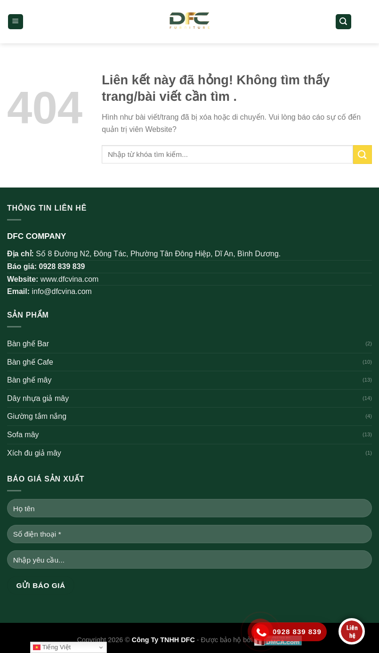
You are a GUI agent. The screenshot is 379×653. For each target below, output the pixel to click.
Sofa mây (23, 435)
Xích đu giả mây (34, 453)
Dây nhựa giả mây (38, 398)
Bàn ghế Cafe (30, 362)
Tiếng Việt (52, 647)
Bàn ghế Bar (28, 344)
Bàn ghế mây (29, 380)
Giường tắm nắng (36, 416)
